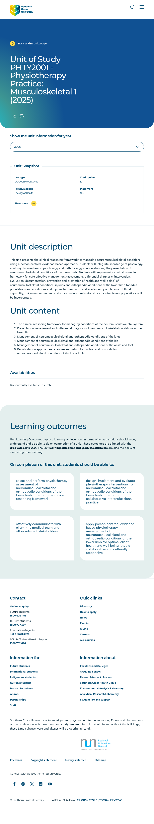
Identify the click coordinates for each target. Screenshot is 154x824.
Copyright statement (43, 760)
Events (84, 623)
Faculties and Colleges (94, 666)
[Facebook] (14, 784)
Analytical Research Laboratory (99, 694)
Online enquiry (19, 606)
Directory (86, 606)
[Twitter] (32, 784)
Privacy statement (76, 760)
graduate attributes (23, 447)
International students (24, 671)
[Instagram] (23, 784)
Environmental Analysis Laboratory (102, 688)
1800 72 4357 (18, 624)
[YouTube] (49, 784)
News (83, 617)
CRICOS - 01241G (87, 800)
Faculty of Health (23, 193)
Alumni (14, 694)
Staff (13, 705)
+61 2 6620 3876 (19, 634)
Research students (21, 688)
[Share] (14, 116)
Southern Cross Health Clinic (98, 682)
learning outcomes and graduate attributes (78, 447)
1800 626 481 (18, 615)
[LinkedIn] (40, 784)
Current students (20, 682)
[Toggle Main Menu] (141, 7)
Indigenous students (22, 677)
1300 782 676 (18, 643)
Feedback (16, 760)
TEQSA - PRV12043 (110, 800)
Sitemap (100, 760)
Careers (85, 634)
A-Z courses (87, 640)
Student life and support (95, 699)
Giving (84, 628)
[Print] (22, 116)
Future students (20, 666)
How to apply (88, 611)
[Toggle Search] (132, 7)
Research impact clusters (95, 677)
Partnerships (18, 699)
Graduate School (90, 671)
